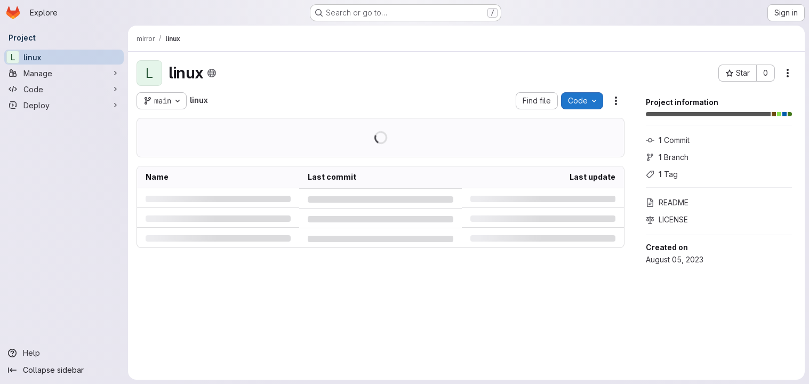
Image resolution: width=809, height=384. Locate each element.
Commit (668, 140)
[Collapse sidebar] (64, 370)
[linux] (64, 57)
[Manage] (64, 73)
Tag (662, 174)
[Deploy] (64, 105)
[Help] (64, 353)
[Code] (64, 89)
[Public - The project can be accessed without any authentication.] (211, 73)
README (667, 202)
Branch (667, 157)
